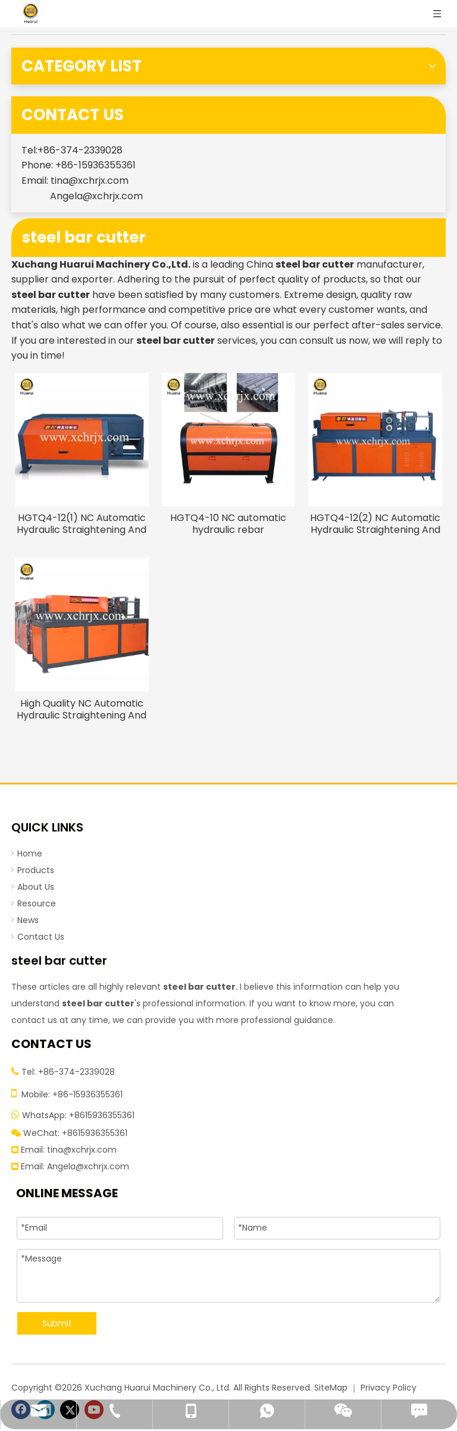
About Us (35, 887)
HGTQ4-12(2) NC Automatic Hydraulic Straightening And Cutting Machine (375, 524)
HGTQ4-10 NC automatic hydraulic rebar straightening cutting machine (228, 524)
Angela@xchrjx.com (96, 196)
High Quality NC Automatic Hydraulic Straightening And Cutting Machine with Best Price (81, 709)
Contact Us (40, 937)
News (28, 920)
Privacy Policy (389, 1388)
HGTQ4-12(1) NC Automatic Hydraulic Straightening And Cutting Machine (81, 524)
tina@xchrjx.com (90, 180)
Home (29, 853)
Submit (57, 1323)
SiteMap (331, 1388)
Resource (36, 903)
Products (35, 870)
